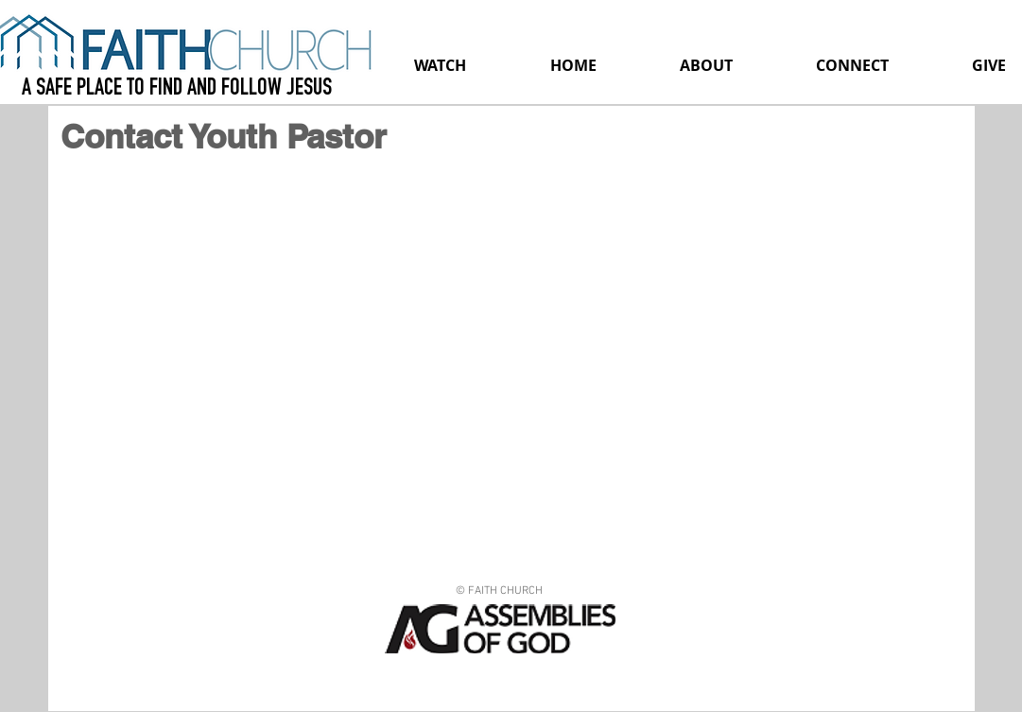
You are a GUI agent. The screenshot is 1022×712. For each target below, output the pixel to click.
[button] (706, 65)
